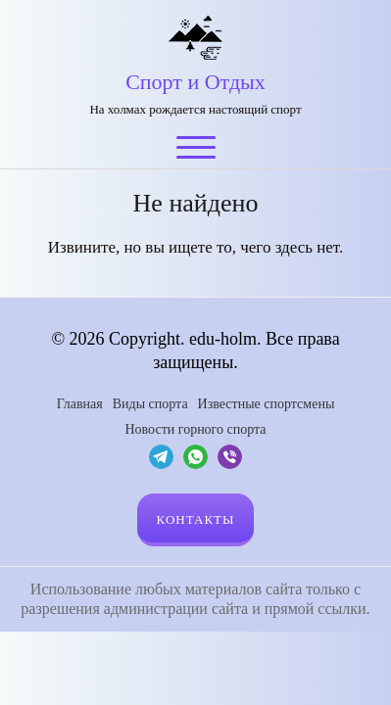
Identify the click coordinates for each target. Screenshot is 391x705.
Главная (80, 404)
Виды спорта (150, 404)
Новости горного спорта (195, 429)
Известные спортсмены (266, 404)
